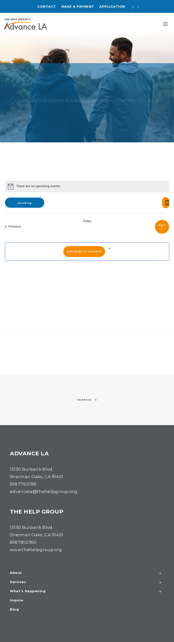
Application (112, 6)
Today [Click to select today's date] (87, 221)
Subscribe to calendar (84, 251)
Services (87, 582)
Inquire (16, 600)
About (87, 573)
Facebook (84, 400)
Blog (14, 609)
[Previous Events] (13, 226)
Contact (46, 6)
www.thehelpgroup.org (36, 549)
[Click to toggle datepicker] (24, 203)
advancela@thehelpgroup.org (43, 491)
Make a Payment (77, 6)
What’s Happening (87, 592)
